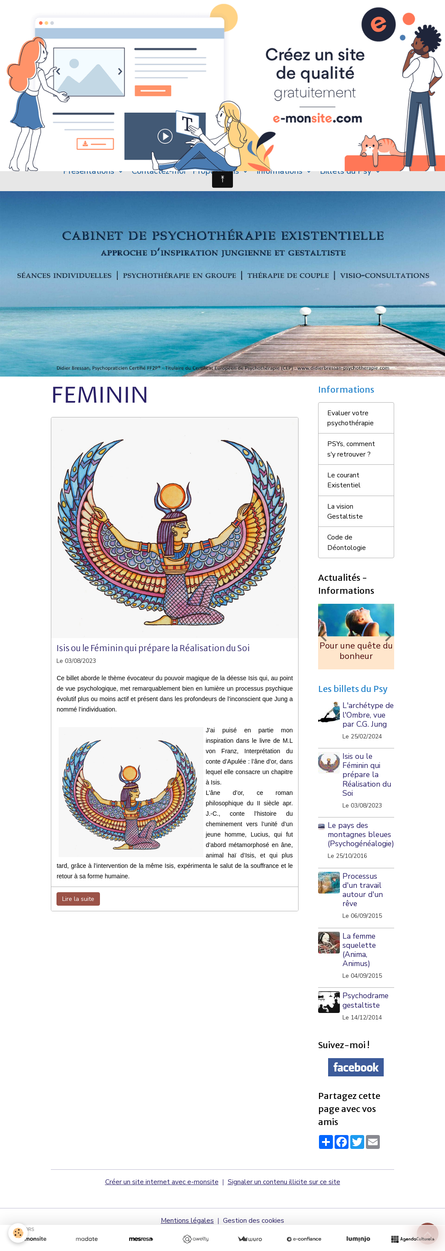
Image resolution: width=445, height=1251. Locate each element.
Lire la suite (78, 904)
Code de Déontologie (346, 550)
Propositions (217, 176)
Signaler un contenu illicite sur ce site (284, 1200)
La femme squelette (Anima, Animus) (360, 968)
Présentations (89, 176)
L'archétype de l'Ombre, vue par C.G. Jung (363, 728)
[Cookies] (18, 1233)
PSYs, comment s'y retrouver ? (351, 455)
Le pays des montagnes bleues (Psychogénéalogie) (361, 852)
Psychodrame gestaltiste (366, 1018)
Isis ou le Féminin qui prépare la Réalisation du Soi (153, 653)
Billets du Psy (347, 176)
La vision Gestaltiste (345, 519)
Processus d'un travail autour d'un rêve (363, 908)
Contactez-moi (159, 176)
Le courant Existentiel (344, 487)
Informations (280, 176)
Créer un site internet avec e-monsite (162, 1200)
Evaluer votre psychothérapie (350, 424)
